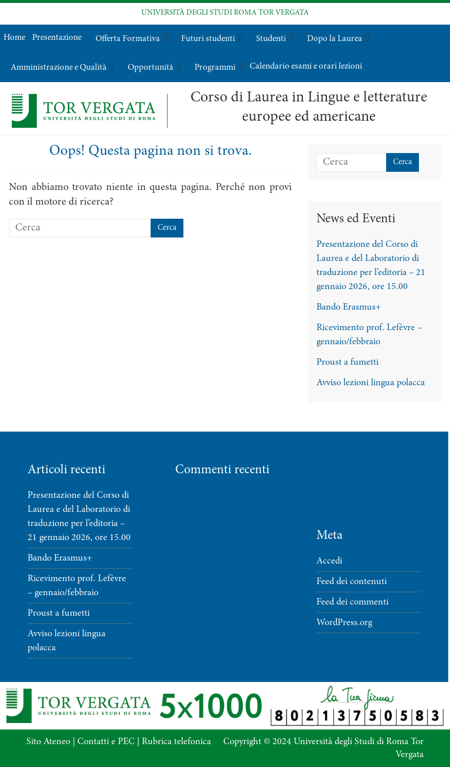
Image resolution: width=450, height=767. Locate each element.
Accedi (329, 561)
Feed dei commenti (352, 602)
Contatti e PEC (106, 741)
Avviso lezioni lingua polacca (370, 383)
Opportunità (150, 67)
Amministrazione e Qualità (59, 67)
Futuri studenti (208, 39)
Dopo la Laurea (334, 39)
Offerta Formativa (128, 39)
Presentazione (56, 37)
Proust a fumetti (347, 362)
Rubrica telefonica (176, 741)
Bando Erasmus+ (348, 307)
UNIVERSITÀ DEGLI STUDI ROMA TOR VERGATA (225, 13)
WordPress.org (344, 622)
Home (14, 37)
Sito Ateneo (48, 741)
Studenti (271, 39)
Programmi (215, 67)
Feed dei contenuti (351, 581)
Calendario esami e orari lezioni (306, 66)
